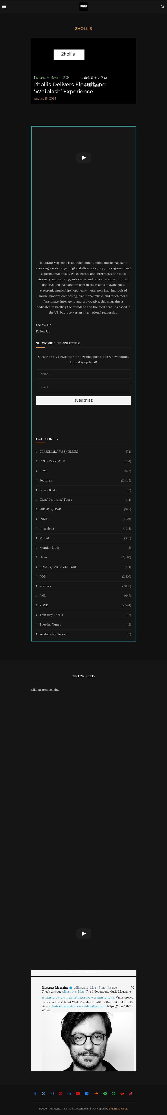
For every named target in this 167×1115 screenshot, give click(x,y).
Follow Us (43, 331)
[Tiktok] (131, 1093)
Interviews (85, 528)
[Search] (162, 6)
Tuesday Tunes (85, 624)
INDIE (85, 519)
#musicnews (104, 997)
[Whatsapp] (113, 1093)
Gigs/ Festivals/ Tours (85, 500)
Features (85, 480)
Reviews (85, 586)
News (85, 557)
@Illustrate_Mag (85, 987)
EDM (85, 471)
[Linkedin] (69, 1093)
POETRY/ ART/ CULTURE (85, 567)
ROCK (85, 605)
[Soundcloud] (96, 1093)
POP (85, 576)
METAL (85, 538)
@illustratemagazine (45, 690)
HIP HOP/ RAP (85, 509)
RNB (85, 596)
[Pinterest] (60, 1093)
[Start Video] (83, 158)
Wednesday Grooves (85, 634)
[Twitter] (43, 1093)
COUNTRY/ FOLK (85, 461)
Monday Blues (85, 548)
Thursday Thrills (85, 615)
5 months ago (108, 987)
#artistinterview (79, 997)
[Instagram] (52, 1093)
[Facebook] (35, 1093)
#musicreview (53, 997)
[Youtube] (78, 1093)
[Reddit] (122, 1093)
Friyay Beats (85, 490)
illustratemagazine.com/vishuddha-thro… (78, 1006)
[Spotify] (105, 1093)
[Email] (86, 1093)
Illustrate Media (118, 1108)
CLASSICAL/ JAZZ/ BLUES (85, 452)
